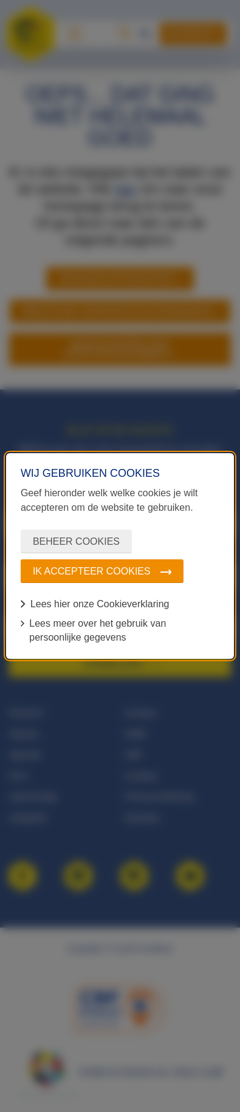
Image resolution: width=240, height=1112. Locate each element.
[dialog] (120, 556)
